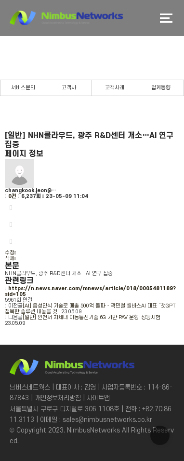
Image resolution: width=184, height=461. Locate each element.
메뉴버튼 (166, 18)
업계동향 (161, 88)
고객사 (69, 88)
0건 (10, 196)
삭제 (10, 259)
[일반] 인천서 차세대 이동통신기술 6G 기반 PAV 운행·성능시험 (91, 318)
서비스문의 (23, 88)
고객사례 (114, 88)
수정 (10, 253)
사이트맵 (98, 398)
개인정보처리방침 (58, 398)
